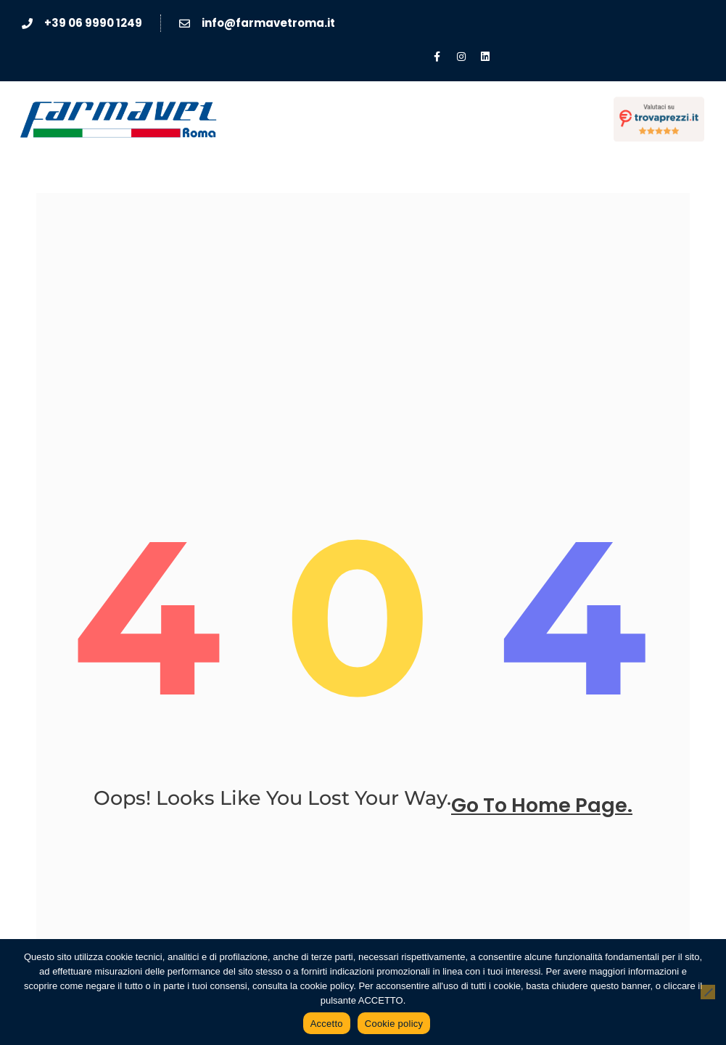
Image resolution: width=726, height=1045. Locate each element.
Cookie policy (394, 1023)
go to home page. (541, 805)
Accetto (326, 1023)
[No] (708, 992)
